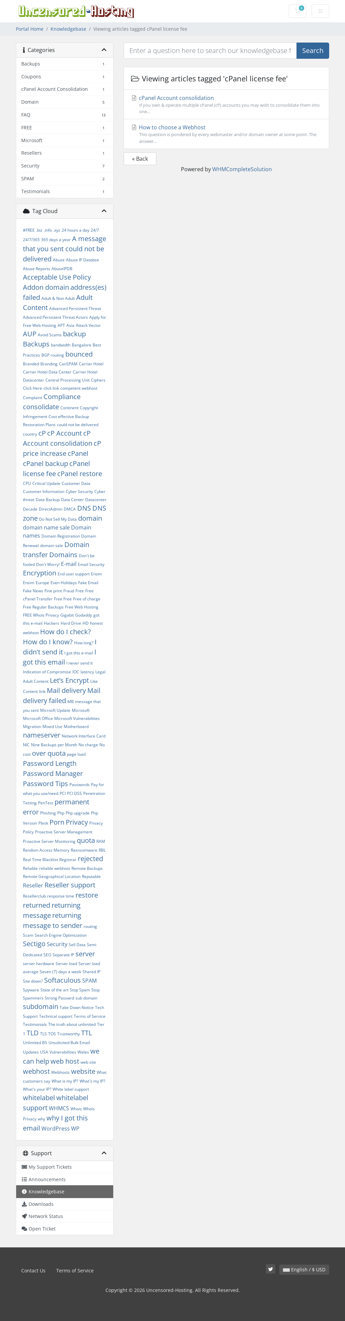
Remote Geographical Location (52, 876)
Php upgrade (78, 813)
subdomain (40, 1006)
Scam (28, 935)
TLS (43, 1034)
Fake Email (88, 583)
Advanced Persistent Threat (75, 308)
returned (36, 905)
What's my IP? (92, 1081)
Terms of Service (89, 1016)
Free (79, 591)
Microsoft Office (38, 718)
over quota (49, 753)
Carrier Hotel (91, 364)
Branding (49, 364)
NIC (26, 745)
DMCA (70, 509)
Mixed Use (52, 726)
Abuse (59, 260)
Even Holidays (64, 583)
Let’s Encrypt (69, 680)
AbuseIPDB (62, 268)
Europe (42, 583)
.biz (39, 230)
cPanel (78, 453)
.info (48, 230)
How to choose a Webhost (226, 134)
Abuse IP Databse (82, 260)
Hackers (51, 623)
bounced (79, 354)
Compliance (62, 396)
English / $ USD (304, 1269)
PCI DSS (74, 793)
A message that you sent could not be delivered (64, 248)
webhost (36, 1071)
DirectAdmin (50, 509)
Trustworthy (68, 1034)
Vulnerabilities (63, 1052)
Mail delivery (66, 690)
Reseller (33, 885)
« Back (140, 158)
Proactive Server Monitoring (49, 841)
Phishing (48, 813)
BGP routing (52, 355)
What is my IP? (65, 1081)
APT (61, 325)
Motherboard (76, 726)
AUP (29, 333)
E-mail (68, 564)
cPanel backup (45, 463)
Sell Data (77, 945)
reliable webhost (54, 868)
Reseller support (69, 884)
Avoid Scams (50, 335)
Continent (69, 408)
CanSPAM (68, 364)
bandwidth (60, 345)
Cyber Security (79, 491)
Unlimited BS (35, 1042)
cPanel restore (79, 473)
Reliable (30, 868)
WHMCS (59, 1108)
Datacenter (95, 499)
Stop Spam (80, 990)
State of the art (54, 990)
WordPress (55, 1128)
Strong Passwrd (59, 998)
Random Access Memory (46, 850)
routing (90, 926)
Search (312, 50)
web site (88, 1062)
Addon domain (46, 287)
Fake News (33, 591)
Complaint (32, 397)
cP (42, 433)
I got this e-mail (78, 653)
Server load (66, 963)
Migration (32, 726)
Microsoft (81, 710)
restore (86, 895)
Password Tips (45, 783)
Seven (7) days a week (60, 972)
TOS (52, 1034)
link (42, 691)
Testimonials (35, 1024)
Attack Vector (88, 325)
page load (76, 754)
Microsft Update (55, 710)
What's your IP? (37, 1089)
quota (86, 840)
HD (86, 623)
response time (60, 896)
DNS (84, 508)
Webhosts (60, 1072)
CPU (27, 483)
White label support (71, 1089)
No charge (88, 745)
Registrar (67, 859)
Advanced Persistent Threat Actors (55, 317)
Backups (36, 343)
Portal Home (29, 29)
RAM (100, 841)
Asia (70, 325)
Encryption (39, 572)
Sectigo (34, 943)
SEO (47, 955)
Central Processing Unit (67, 380)
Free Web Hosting (81, 607)
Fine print (53, 591)
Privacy (77, 822)
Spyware (31, 990)
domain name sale (46, 527)
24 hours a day (75, 230)
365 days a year (56, 239)
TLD (33, 1032)
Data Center (72, 499)
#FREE (29, 230)
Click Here (32, 388)
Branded (31, 364)
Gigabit (67, 615)
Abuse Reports (36, 268)
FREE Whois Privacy (41, 615)
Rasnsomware (84, 850)
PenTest (45, 803)
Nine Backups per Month (54, 745)
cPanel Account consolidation (226, 104)
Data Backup (48, 499)
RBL (102, 850)
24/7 (95, 230)
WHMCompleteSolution (242, 169)
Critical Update (46, 483)
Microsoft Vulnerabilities (77, 718)
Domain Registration (60, 536)
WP (75, 1128)
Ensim (28, 583)
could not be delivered (77, 425)
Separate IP (63, 955)
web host (65, 1061)
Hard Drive (71, 623)
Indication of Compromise (47, 672)
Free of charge (86, 599)
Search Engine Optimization (61, 935)
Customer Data (76, 483)
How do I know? (48, 641)
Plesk (43, 823)
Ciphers (98, 380)
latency (87, 672)
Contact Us (33, 1270)
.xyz (56, 230)
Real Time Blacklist (40, 859)
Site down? (33, 981)
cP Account (64, 433)
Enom (96, 574)
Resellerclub (34, 896)
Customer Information (43, 491)
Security (57, 944)
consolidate (41, 406)
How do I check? (65, 631)
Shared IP (91, 972)
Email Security (91, 564)
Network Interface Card (83, 736)
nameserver (41, 735)
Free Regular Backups (43, 607)
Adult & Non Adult (58, 298)
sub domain (86, 998)
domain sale (51, 545)
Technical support (55, 1016)
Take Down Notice (77, 1007)
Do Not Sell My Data (58, 519)
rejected (90, 858)
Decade (30, 509)
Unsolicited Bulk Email (69, 1042)
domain (90, 518)
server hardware (38, 963)
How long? (83, 643)
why (41, 1119)
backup (74, 333)
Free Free (63, 599)
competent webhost (78, 388)
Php (60, 813)
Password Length (49, 763)
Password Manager (53, 773)
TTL (86, 1032)
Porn (57, 822)
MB (70, 701)
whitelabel (39, 1097)
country (30, 434)
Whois (76, 1109)
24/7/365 (31, 239)
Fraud (68, 591)
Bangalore (81, 345)
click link (51, 388)
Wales (83, 1052)
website (83, 1071)
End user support (74, 574)
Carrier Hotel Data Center (47, 372)
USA (44, 1052)
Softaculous (62, 980)
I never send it (79, 663)
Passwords (79, 784)
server (85, 953)
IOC (75, 672)
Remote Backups (87, 868)
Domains (63, 554)
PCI (63, 793)
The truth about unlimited (72, 1024)
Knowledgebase (68, 29)
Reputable (91, 876)
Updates (31, 1052)
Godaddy (83, 615)
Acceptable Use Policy (57, 277)
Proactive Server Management (63, 832)
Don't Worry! (48, 564)
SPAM (89, 980)
